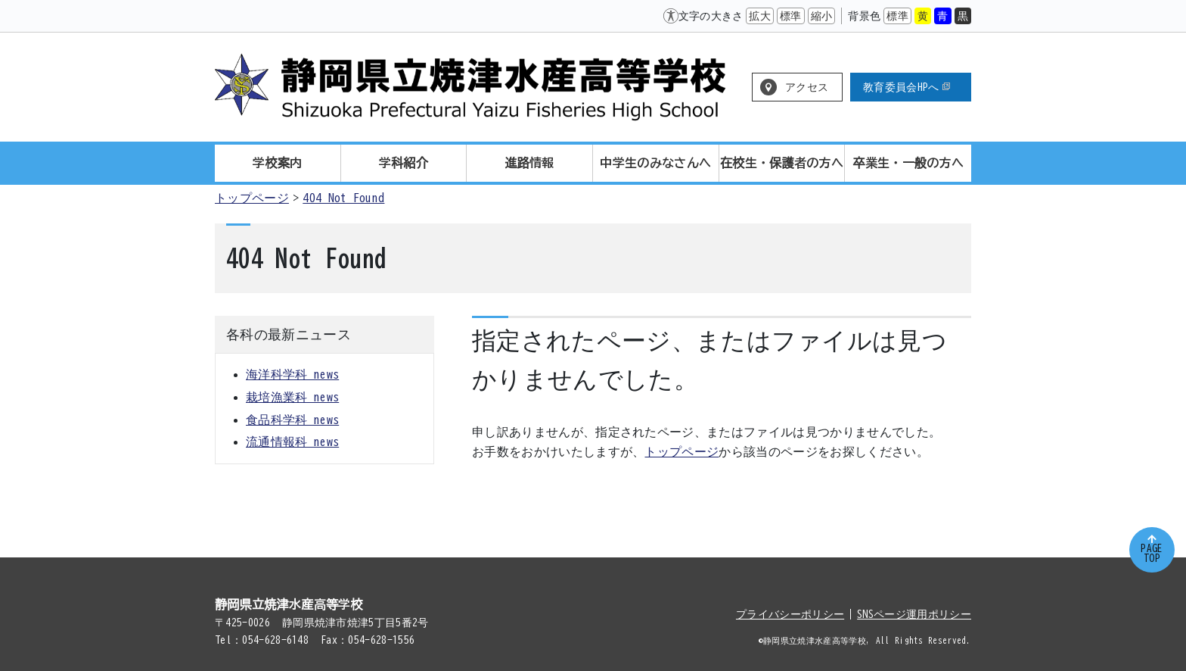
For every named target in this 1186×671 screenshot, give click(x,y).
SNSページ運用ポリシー (914, 614)
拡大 (760, 16)
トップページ (252, 198)
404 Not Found (343, 198)
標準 (791, 16)
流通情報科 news (292, 441)
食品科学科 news (292, 420)
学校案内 (277, 163)
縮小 (822, 16)
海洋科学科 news (292, 374)
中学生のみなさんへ (655, 163)
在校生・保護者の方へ (781, 163)
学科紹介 (403, 163)
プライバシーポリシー (790, 614)
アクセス (806, 87)
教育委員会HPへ (906, 87)
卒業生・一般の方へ (908, 163)
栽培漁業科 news (292, 397)
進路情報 (529, 163)
